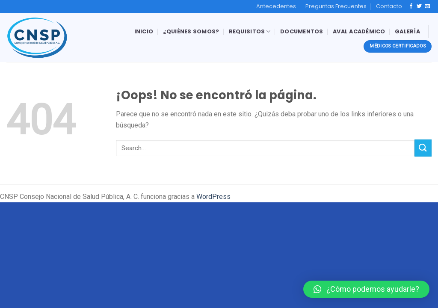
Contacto (389, 6)
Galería (407, 31)
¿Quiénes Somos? (191, 31)
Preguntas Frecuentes (336, 6)
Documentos (301, 31)
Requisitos (250, 31)
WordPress (213, 196)
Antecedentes (276, 6)
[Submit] (423, 147)
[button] (366, 289)
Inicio (144, 31)
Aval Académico (359, 31)
